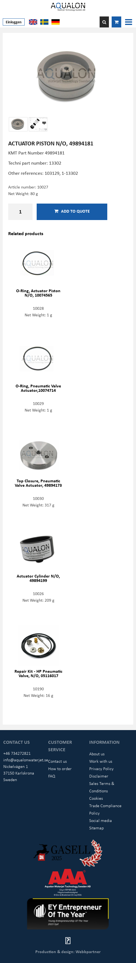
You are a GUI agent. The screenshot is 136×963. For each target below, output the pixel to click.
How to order (60, 768)
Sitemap (96, 828)
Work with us (100, 761)
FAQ (51, 776)
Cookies (96, 798)
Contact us (57, 761)
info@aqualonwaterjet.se (25, 760)
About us (97, 754)
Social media (100, 820)
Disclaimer (98, 776)
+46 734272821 (17, 753)
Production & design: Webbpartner (68, 951)
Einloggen (14, 21)
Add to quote (72, 211)
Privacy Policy (101, 768)
